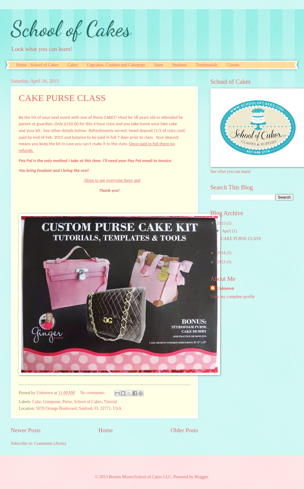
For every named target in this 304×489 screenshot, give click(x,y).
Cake (36, 401)
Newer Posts (26, 430)
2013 (221, 262)
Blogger (201, 477)
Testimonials (206, 65)
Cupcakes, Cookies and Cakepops (116, 65)
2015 (221, 223)
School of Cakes (71, 29)
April (227, 231)
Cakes (73, 65)
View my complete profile (232, 296)
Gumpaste (51, 401)
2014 (221, 252)
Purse (67, 401)
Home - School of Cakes (37, 65)
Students (179, 65)
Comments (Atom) (50, 443)
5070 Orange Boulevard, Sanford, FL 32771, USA (78, 408)
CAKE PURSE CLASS (62, 98)
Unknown (225, 288)
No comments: (93, 392)
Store (158, 65)
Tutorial (110, 401)
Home (105, 430)
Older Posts (184, 430)
